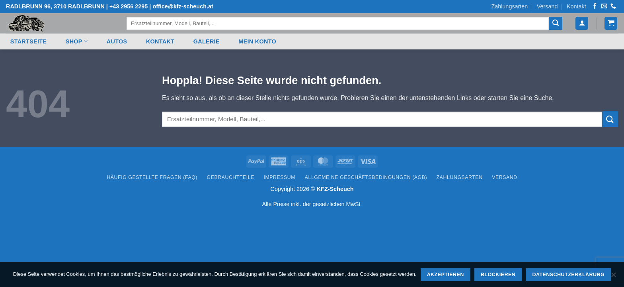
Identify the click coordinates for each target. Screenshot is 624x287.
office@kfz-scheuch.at (182, 6)
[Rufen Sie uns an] (613, 6)
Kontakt (576, 6)
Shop (77, 41)
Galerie (206, 41)
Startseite (28, 41)
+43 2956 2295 (128, 6)
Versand (547, 6)
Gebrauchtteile (230, 177)
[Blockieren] (613, 277)
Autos (117, 41)
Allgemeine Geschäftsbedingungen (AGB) (366, 177)
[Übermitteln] (555, 23)
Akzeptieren (445, 274)
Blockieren (498, 274)
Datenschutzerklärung (568, 274)
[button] (581, 23)
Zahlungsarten (509, 6)
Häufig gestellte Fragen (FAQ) (152, 177)
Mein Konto (257, 41)
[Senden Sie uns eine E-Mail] (604, 6)
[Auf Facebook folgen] (595, 6)
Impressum (280, 177)
